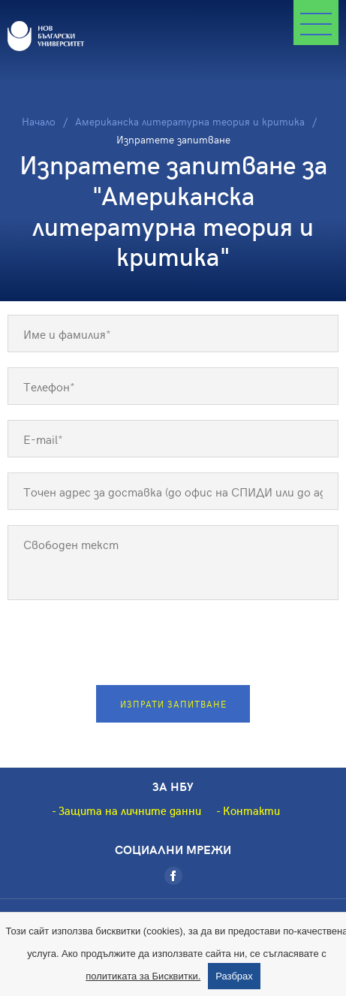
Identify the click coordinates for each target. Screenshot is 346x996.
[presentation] (173, 644)
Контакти (251, 810)
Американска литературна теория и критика (190, 121)
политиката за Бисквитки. (143, 976)
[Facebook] (173, 876)
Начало (39, 121)
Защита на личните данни (130, 810)
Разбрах (234, 976)
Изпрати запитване (173, 704)
